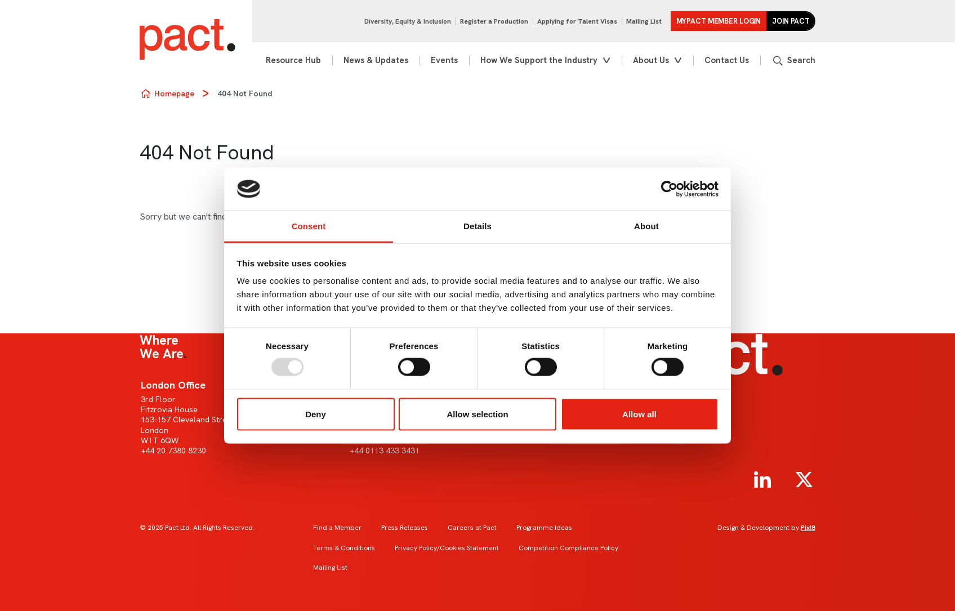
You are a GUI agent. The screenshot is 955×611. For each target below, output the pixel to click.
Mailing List (644, 21)
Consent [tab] (309, 226)
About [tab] (646, 226)
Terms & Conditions (344, 547)
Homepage (174, 93)
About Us (651, 60)
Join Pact (791, 21)
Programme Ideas (544, 527)
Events (444, 60)
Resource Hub (293, 60)
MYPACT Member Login (718, 21)
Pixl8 (808, 527)
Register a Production (494, 21)
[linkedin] (762, 480)
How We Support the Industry (538, 60)
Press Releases (404, 527)
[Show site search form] (793, 60)
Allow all (639, 413)
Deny (315, 413)
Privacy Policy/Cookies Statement (447, 547)
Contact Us (726, 60)
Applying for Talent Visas (577, 21)
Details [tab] (477, 226)
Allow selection (477, 413)
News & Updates (375, 60)
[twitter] (804, 480)
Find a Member (337, 527)
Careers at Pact (472, 527)
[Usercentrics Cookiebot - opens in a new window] (669, 189)
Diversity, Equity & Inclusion (407, 21)
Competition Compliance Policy (568, 547)
